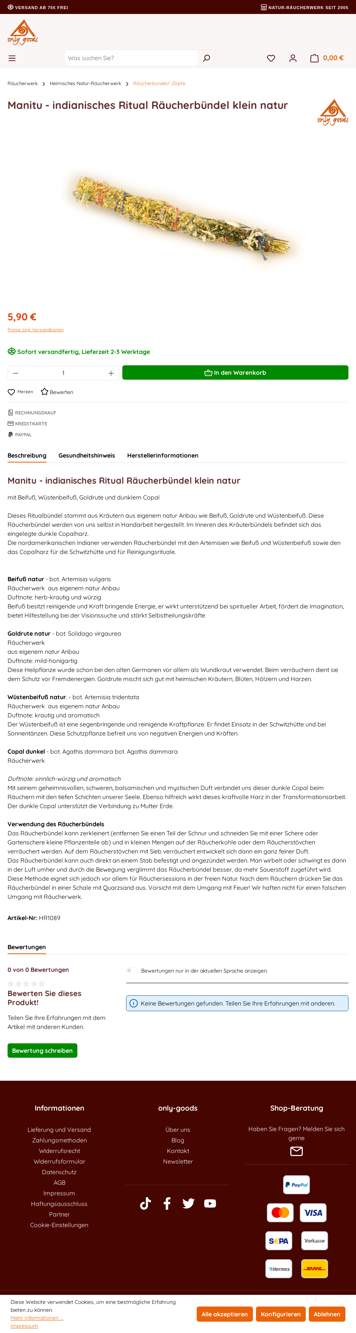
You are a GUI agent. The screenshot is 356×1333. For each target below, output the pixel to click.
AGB (59, 1182)
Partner (59, 1214)
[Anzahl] (63, 372)
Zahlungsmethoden (59, 1140)
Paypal (20, 434)
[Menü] (14, 57)
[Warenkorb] (326, 57)
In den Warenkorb (235, 371)
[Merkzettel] (271, 57)
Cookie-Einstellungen (59, 1225)
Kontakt (178, 1151)
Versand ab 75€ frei (38, 7)
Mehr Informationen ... (37, 1317)
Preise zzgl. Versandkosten (36, 329)
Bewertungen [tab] (27, 947)
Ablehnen (327, 1314)
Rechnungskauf (32, 413)
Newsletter (178, 1161)
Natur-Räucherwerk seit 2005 (304, 7)
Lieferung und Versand (59, 1129)
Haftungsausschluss (59, 1203)
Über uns (177, 1129)
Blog (177, 1140)
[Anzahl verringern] (15, 372)
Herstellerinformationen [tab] (163, 455)
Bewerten (57, 392)
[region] (178, 222)
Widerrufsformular (59, 1161)
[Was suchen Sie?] (131, 58)
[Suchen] (206, 58)
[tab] (27, 455)
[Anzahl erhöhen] (111, 372)
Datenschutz (59, 1172)
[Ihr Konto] (293, 57)
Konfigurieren (281, 1314)
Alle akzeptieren (225, 1314)
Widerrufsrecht (59, 1151)
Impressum (59, 1193)
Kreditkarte (27, 424)
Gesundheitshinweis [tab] (87, 455)
